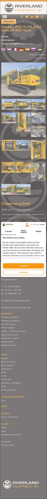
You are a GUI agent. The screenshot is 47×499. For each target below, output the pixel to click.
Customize (23, 272)
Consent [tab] (8, 231)
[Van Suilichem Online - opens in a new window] (35, 224)
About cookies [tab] (23, 231)
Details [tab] (38, 231)
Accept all (23, 266)
